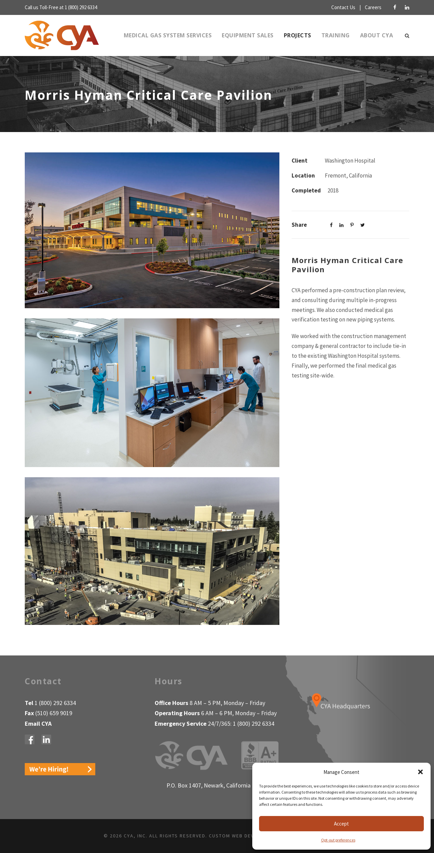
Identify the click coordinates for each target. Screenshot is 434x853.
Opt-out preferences (338, 839)
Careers (372, 7)
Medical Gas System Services (158, 35)
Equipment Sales (244, 35)
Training (336, 35)
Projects (296, 35)
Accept (341, 824)
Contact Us (338, 7)
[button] (420, 771)
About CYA (376, 35)
